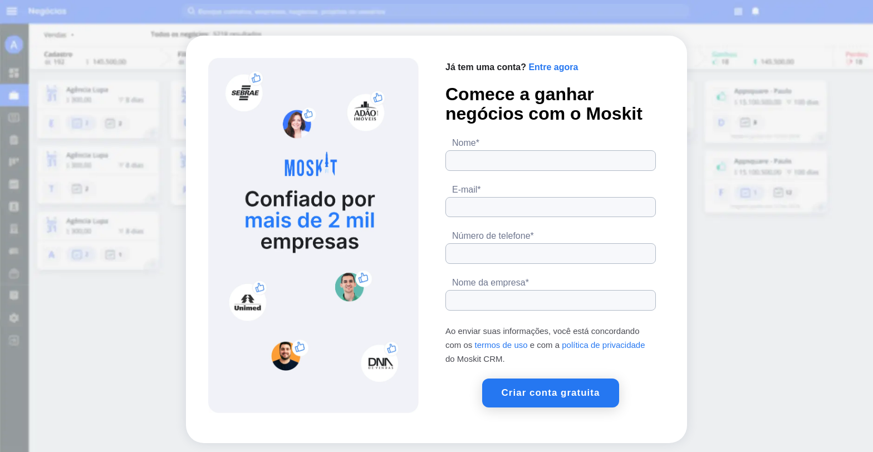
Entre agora (553, 67)
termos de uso (501, 345)
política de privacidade (603, 345)
